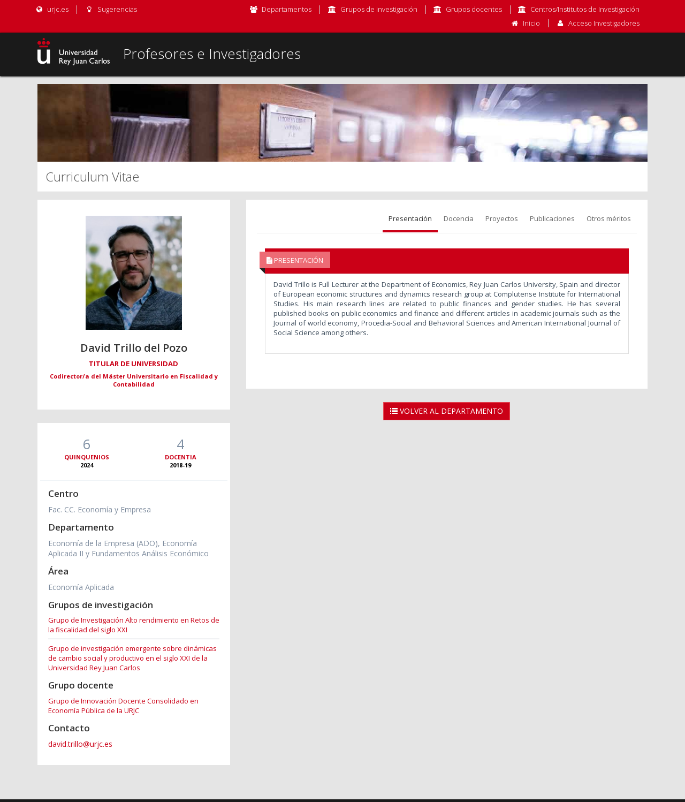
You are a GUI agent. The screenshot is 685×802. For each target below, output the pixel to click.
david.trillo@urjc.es (80, 744)
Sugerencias (110, 9)
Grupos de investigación (378, 9)
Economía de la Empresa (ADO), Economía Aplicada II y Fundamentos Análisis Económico (128, 548)
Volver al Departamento (446, 411)
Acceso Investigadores (604, 23)
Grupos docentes (474, 9)
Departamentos (286, 9)
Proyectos (501, 218)
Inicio (531, 23)
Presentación (410, 218)
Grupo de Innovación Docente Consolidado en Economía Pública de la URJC (123, 705)
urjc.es (51, 9)
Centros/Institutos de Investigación (585, 9)
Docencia (459, 218)
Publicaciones (552, 218)
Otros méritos (609, 218)
